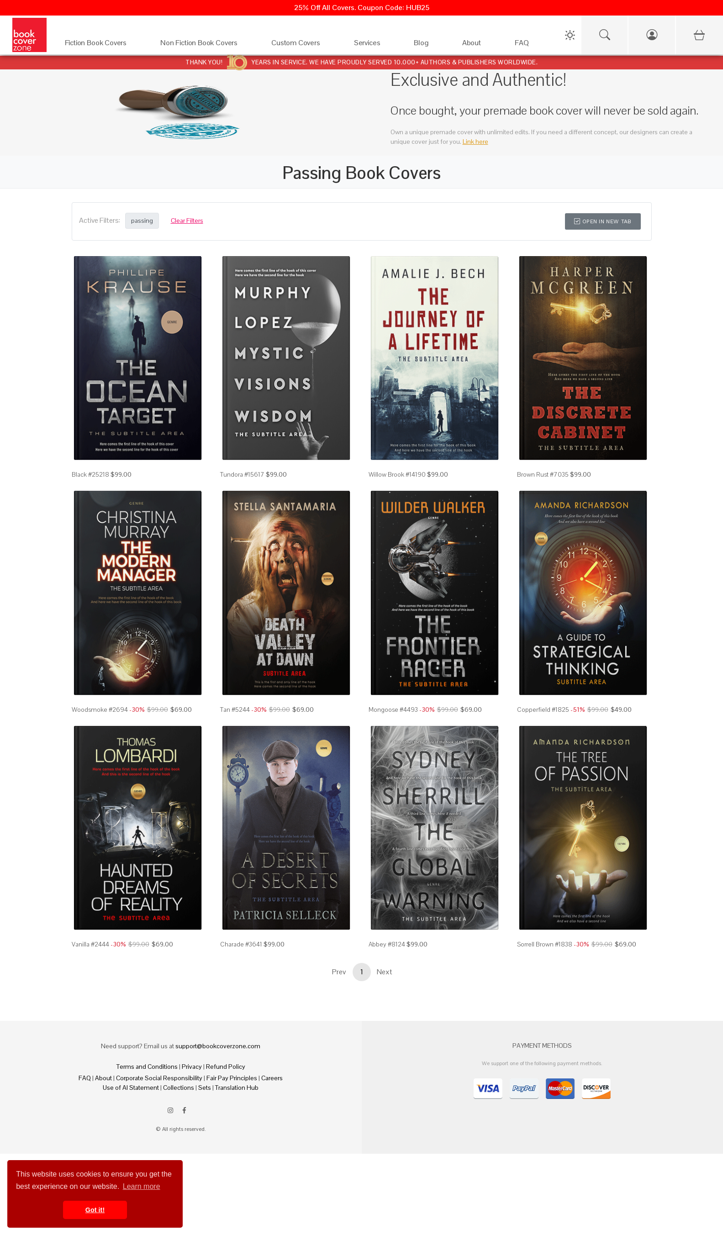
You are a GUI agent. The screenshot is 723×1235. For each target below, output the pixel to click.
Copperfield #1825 (543, 709)
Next (384, 972)
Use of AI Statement (131, 1087)
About (103, 1078)
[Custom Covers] (303, 45)
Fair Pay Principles (231, 1078)
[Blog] (429, 45)
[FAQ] (530, 45)
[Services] (375, 45)
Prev (339, 972)
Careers (272, 1078)
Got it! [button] (95, 1210)
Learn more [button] (141, 1186)
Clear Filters (187, 220)
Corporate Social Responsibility (159, 1078)
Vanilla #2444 (90, 944)
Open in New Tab (602, 221)
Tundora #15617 (242, 474)
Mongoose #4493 (393, 709)
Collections (178, 1087)
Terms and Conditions (147, 1066)
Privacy (192, 1066)
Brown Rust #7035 (543, 474)
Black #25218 (90, 474)
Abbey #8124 (387, 944)
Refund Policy (225, 1066)
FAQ (85, 1078)
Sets (204, 1087)
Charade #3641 (241, 944)
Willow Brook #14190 (397, 474)
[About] (479, 45)
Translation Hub (237, 1087)
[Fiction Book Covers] (104, 45)
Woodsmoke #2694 (100, 709)
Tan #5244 (235, 709)
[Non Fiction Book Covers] (206, 45)
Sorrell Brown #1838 (544, 944)
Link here (475, 141)
